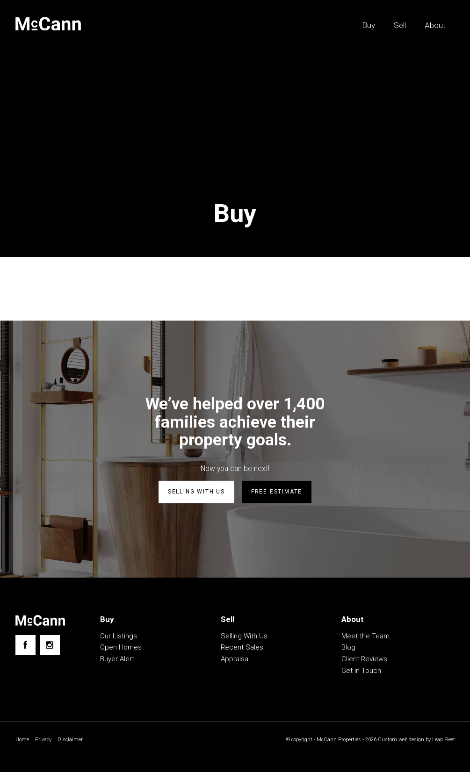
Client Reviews (364, 659)
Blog (348, 647)
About (435, 25)
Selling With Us (244, 636)
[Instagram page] (50, 645)
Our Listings (118, 636)
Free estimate (276, 492)
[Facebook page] (25, 645)
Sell (400, 25)
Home (22, 739)
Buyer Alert (117, 659)
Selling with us (196, 492)
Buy (368, 25)
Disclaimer (73, 739)
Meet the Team (365, 636)
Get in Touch (361, 670)
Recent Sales (242, 647)
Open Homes (121, 647)
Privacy (45, 739)
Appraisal (235, 659)
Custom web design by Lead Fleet (414, 739)
